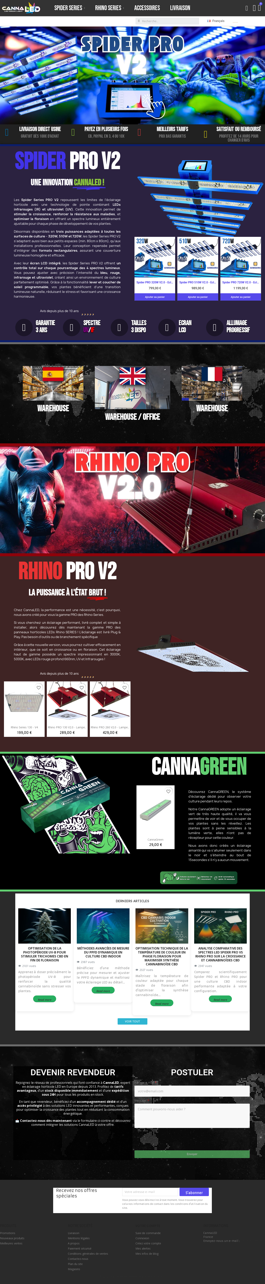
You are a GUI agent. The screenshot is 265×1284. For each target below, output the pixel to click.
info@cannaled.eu (252, 1241)
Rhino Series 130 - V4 (24, 727)
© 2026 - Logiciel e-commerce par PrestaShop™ (133, 1276)
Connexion (142, 1238)
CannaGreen (155, 839)
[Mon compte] (254, 8)
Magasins (74, 1269)
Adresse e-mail (144, 1082)
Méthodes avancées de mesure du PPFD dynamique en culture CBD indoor (103, 952)
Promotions (7, 1233)
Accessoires (147, 8)
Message (140, 1100)
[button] (246, 8)
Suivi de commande (148, 1233)
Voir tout (132, 1021)
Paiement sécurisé (79, 1248)
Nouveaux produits (12, 1238)
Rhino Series (109, 8)
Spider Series (69, 8)
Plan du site (75, 1264)
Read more (44, 1000)
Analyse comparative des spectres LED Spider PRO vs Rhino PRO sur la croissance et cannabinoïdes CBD (220, 954)
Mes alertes (143, 1248)
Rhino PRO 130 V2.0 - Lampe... (67, 727)
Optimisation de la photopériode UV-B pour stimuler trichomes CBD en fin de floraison (44, 954)
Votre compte (147, 1226)
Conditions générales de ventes (88, 1253)
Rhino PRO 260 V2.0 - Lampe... (110, 727)
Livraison (180, 8)
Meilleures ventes (11, 1243)
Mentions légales (79, 1238)
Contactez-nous (78, 1259)
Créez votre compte (148, 1243)
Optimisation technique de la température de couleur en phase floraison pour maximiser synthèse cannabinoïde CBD (161, 956)
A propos (74, 1243)
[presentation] (172, 1138)
